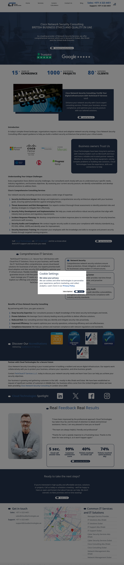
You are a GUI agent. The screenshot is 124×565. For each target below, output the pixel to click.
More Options (62, 291)
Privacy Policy (69, 284)
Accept (77, 291)
